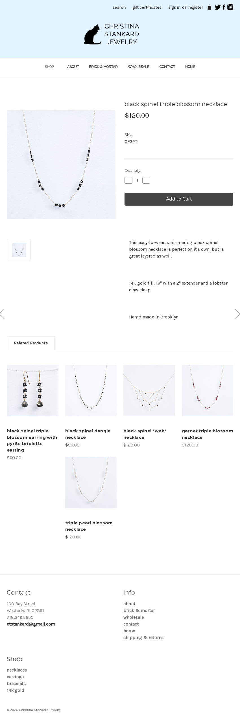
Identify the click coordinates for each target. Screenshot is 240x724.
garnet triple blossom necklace (207, 434)
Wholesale (138, 67)
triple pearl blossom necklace (89, 526)
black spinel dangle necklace (88, 434)
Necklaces (17, 670)
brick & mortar (103, 67)
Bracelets (16, 683)
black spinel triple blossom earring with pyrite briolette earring (32, 440)
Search (119, 7)
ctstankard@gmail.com (31, 624)
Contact (167, 67)
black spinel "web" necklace (145, 434)
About (73, 67)
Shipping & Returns (143, 637)
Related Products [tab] (31, 343)
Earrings (15, 676)
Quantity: (133, 170)
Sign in (174, 7)
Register (195, 7)
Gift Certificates (147, 7)
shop (51, 67)
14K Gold (15, 690)
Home (190, 67)
